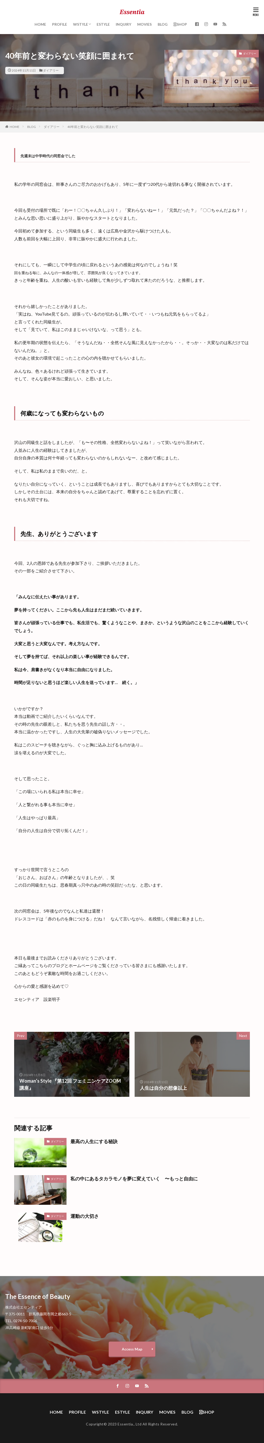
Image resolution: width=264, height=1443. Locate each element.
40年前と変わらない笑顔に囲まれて (92, 127)
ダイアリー (51, 70)
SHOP (180, 24)
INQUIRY (123, 24)
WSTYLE (80, 24)
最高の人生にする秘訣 (94, 1141)
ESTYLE (103, 24)
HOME (40, 24)
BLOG (163, 24)
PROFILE (59, 24)
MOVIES (144, 24)
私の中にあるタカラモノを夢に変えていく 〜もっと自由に (134, 1178)
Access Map (132, 1349)
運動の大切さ (84, 1216)
